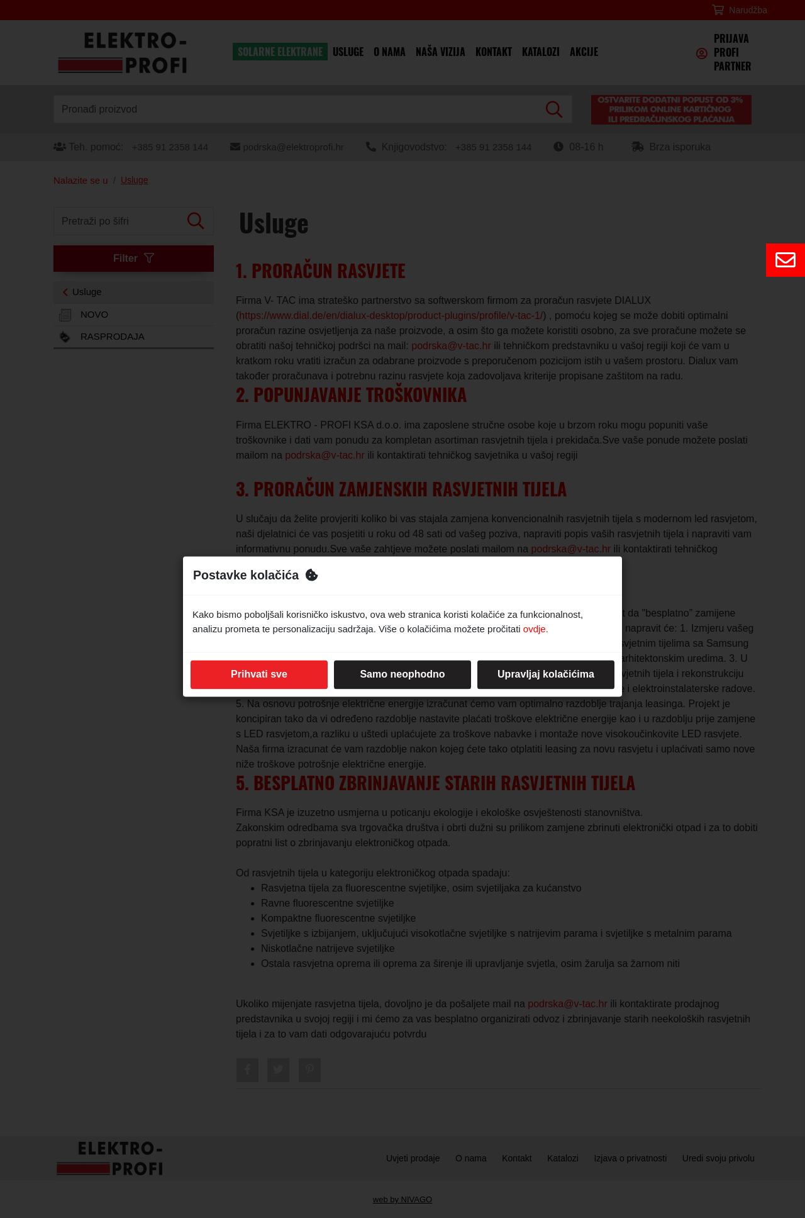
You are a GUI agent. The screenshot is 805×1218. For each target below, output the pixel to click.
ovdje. (535, 628)
